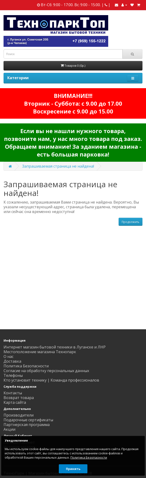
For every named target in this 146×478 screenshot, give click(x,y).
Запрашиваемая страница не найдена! (58, 166)
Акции (9, 429)
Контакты (13, 392)
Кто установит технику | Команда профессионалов (51, 380)
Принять (73, 469)
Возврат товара (19, 397)
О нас (8, 356)
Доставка (12, 361)
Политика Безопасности (26, 366)
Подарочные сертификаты (28, 419)
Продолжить (130, 222)
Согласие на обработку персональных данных (46, 370)
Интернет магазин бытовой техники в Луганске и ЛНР (55, 347)
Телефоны (13, 375)
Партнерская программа (27, 424)
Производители (19, 415)
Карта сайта (15, 402)
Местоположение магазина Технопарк (40, 351)
